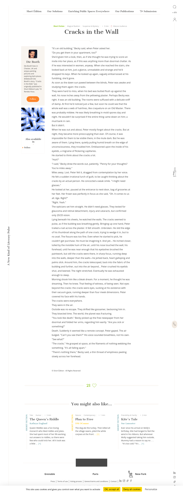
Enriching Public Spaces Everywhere (89, 12)
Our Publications (124, 12)
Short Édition (34, 12)
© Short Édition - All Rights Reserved (66, 371)
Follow (33, 99)
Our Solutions (55, 12)
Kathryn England (38, 423)
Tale (31, 415)
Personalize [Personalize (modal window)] (151, 489)
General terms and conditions (96, 481)
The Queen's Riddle (44, 419)
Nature (78, 415)
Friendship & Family (129, 415)
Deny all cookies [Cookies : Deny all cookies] (132, 489)
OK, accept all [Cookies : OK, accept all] (112, 489)
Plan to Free (84, 419)
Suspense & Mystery (91, 26)
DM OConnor (82, 423)
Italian (27, 147)
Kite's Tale (129, 419)
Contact (114, 481)
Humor (38, 415)
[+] (39, 443)
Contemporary (89, 415)
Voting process (76, 481)
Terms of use (62, 481)
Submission (148, 12)
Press (53, 481)
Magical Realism (73, 26)
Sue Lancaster (128, 423)
